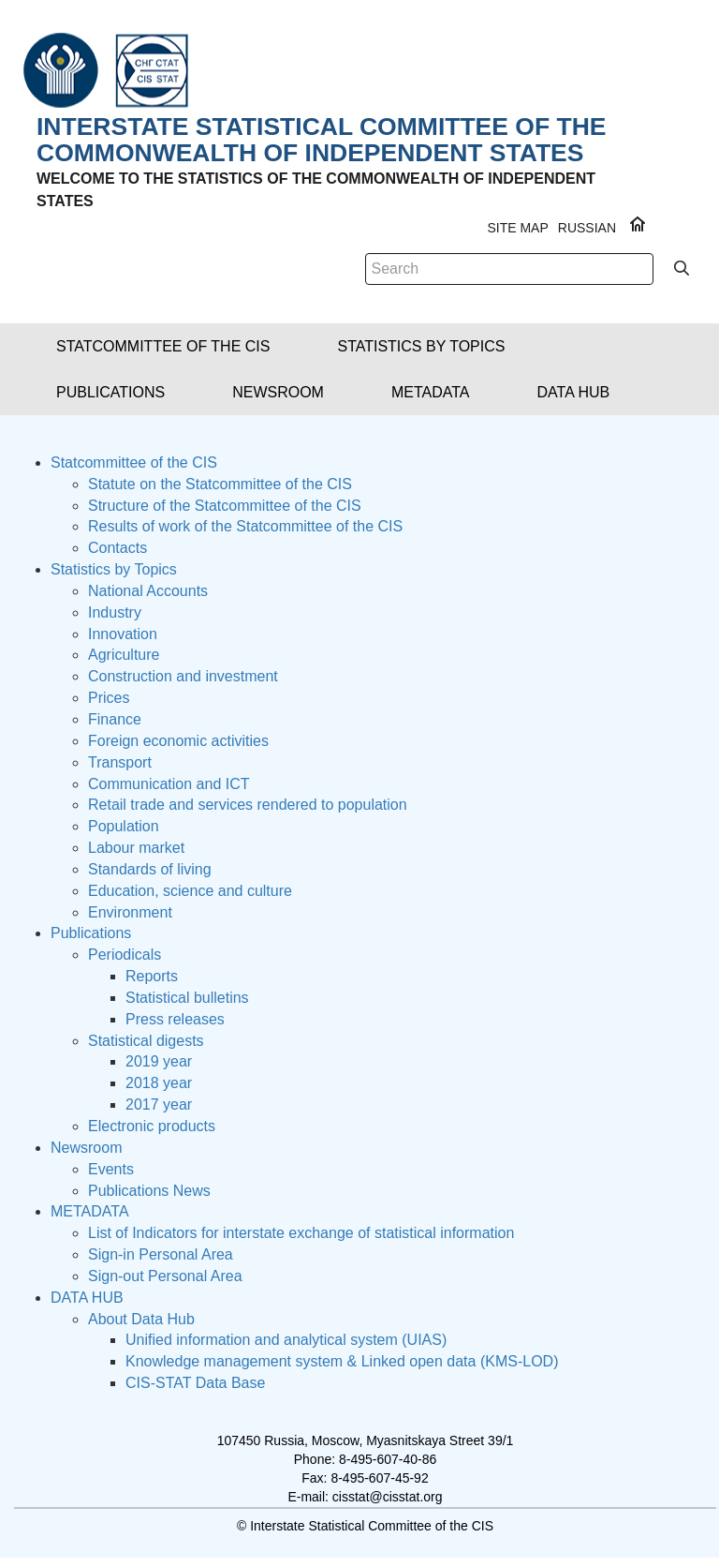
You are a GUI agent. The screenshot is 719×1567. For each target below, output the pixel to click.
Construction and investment (183, 676)
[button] (162, 346)
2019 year (158, 1061)
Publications (91, 933)
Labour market (136, 848)
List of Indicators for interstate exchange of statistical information (301, 1233)
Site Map (517, 227)
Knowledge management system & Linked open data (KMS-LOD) (341, 1361)
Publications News (149, 1191)
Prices (108, 698)
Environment (130, 912)
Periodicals (124, 955)
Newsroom (86, 1148)
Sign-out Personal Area (165, 1276)
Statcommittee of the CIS (134, 462)
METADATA (90, 1211)
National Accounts (148, 591)
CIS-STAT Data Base (195, 1383)
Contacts (117, 548)
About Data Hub (141, 1319)
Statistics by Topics (114, 569)
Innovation (122, 634)
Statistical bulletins (187, 998)
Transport (120, 762)
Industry (114, 612)
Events (111, 1169)
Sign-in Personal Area (160, 1254)
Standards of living (150, 869)
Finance (114, 719)
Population (123, 826)
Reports (151, 976)
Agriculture (123, 655)
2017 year (158, 1104)
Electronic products (151, 1126)
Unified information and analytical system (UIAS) (286, 1340)
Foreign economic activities (178, 741)
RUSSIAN (587, 227)
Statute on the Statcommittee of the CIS (220, 484)
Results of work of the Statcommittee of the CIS (245, 526)
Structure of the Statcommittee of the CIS (224, 506)
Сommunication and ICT (169, 784)
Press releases (175, 1019)
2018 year (158, 1083)
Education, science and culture (190, 891)
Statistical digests (146, 1041)
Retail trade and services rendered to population (247, 805)
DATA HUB (87, 1298)
